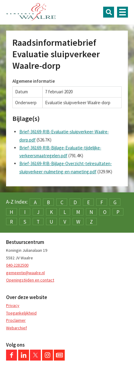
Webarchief (16, 328)
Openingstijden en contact (30, 280)
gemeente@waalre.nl (25, 272)
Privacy (12, 305)
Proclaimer (16, 320)
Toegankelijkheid (21, 313)
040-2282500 (17, 265)
